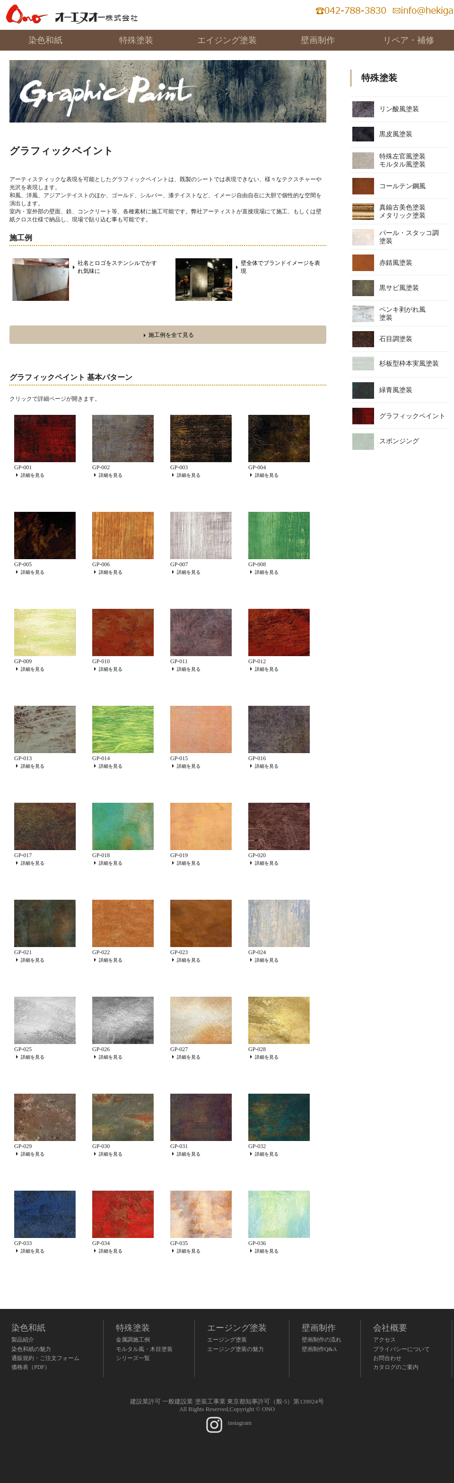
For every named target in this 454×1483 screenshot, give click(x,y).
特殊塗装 (136, 40)
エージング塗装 (237, 1328)
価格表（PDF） (30, 1367)
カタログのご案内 (396, 1367)
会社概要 (390, 1328)
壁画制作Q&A (319, 1349)
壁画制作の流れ (321, 1339)
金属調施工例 (133, 1339)
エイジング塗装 (227, 40)
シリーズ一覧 (133, 1358)
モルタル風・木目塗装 (144, 1349)
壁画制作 (318, 40)
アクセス (384, 1339)
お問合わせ (387, 1358)
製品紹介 (22, 1339)
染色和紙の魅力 (31, 1349)
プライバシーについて (401, 1349)
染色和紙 (45, 40)
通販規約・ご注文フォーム (45, 1358)
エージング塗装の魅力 (235, 1349)
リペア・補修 (408, 40)
